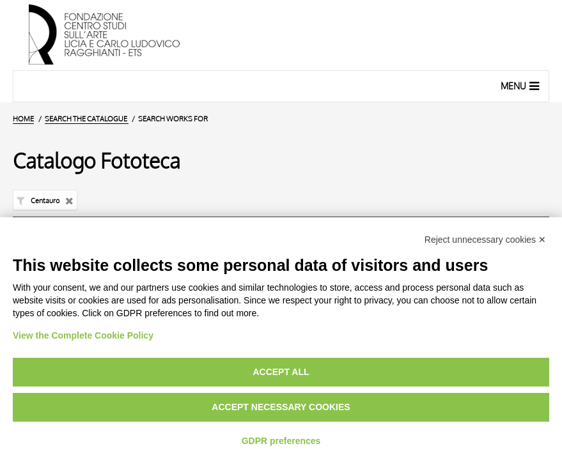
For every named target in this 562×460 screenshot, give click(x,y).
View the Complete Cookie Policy (83, 335)
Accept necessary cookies (281, 407)
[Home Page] (281, 35)
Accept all (281, 372)
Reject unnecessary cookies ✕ (485, 239)
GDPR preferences (281, 441)
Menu (521, 85)
